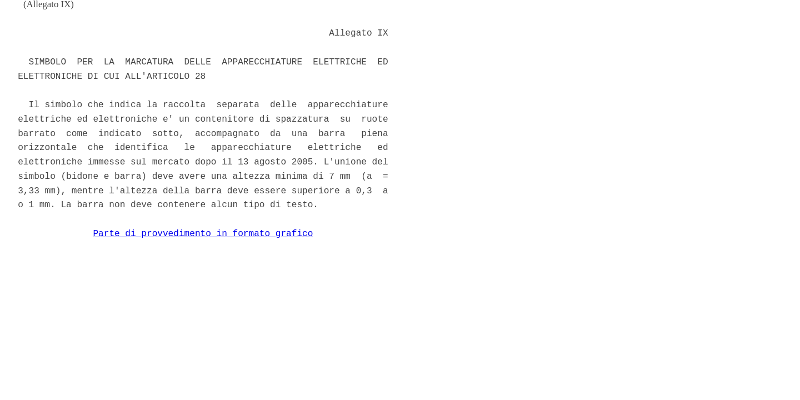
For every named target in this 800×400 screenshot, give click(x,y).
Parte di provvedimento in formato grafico (203, 234)
